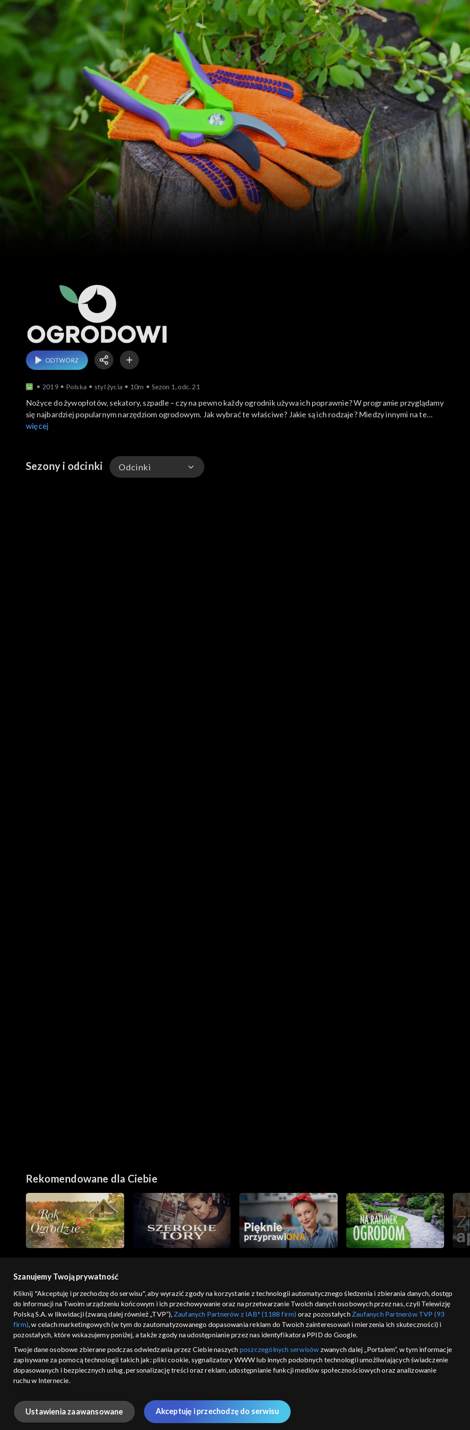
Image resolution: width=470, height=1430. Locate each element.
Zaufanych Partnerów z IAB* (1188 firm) (235, 1314)
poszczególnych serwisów (279, 1349)
